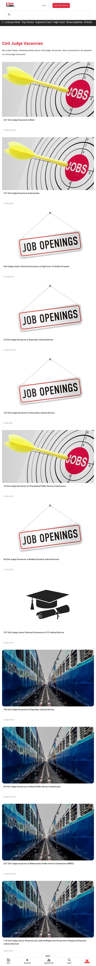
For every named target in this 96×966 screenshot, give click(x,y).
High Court (59, 22)
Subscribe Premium (61, 5)
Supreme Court (43, 22)
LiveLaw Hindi (12, 22)
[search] (47, 14)
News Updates (74, 22)
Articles (88, 22)
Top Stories (27, 22)
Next (48, 956)
